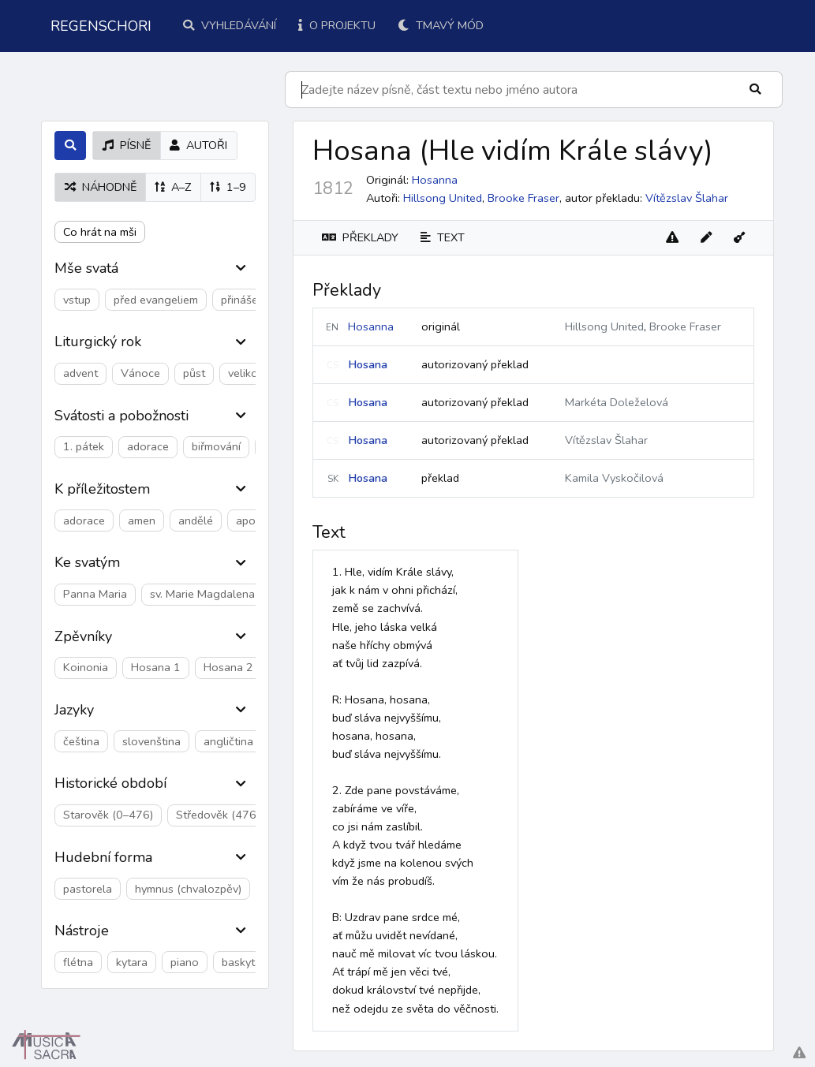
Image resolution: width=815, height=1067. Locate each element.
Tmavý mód (441, 25)
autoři (198, 145)
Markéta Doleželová (616, 402)
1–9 (228, 187)
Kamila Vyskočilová (614, 478)
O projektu (337, 25)
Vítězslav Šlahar (686, 198)
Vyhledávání (229, 25)
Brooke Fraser (523, 198)
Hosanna (371, 326)
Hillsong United (442, 198)
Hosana (367, 364)
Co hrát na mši (99, 232)
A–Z (173, 187)
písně (127, 145)
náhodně (100, 187)
